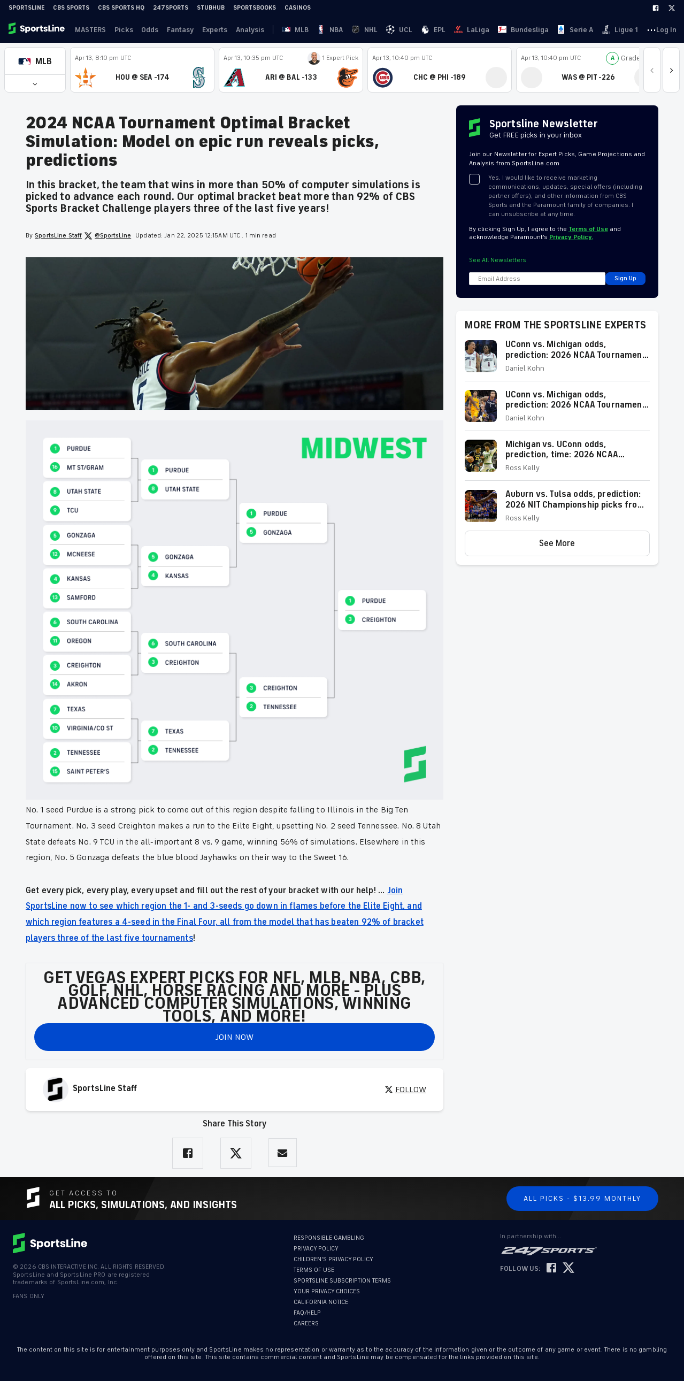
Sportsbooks (254, 8)
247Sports (170, 8)
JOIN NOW (234, 1037)
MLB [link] (272, 29)
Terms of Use (588, 229)
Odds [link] (143, 29)
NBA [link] (292, 29)
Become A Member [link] (643, 29)
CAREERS (306, 1323)
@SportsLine (107, 236)
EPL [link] (351, 29)
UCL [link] (332, 29)
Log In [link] (596, 29)
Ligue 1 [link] (478, 29)
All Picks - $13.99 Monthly (582, 1198)
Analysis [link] (238, 29)
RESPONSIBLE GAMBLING (329, 1238)
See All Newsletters (497, 260)
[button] (35, 61)
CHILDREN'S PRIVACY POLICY (333, 1259)
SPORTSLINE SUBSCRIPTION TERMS (342, 1281)
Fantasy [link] (172, 29)
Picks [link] (119, 29)
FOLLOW (405, 1089)
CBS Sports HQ (121, 8)
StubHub (211, 8)
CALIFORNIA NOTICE (321, 1302)
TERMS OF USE (314, 1270)
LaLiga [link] (374, 29)
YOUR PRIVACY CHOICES (327, 1291)
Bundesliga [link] (411, 29)
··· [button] (501, 29)
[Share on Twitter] (235, 1153)
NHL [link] (312, 29)
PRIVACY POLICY (316, 1249)
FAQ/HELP (307, 1313)
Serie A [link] (448, 29)
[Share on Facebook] (187, 1153)
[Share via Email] (282, 1153)
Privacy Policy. (571, 237)
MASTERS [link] (88, 29)
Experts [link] (204, 29)
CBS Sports (71, 8)
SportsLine (26, 8)
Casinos (298, 8)
